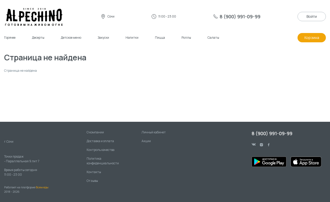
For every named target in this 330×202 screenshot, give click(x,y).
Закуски (103, 37)
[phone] (236, 17)
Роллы (186, 37)
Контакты (94, 172)
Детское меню (71, 37)
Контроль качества (100, 150)
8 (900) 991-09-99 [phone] (272, 133)
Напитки (132, 37)
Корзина (311, 37)
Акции (146, 141)
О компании (95, 132)
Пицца (160, 37)
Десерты (38, 37)
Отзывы (92, 181)
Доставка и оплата (100, 141)
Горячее (9, 37)
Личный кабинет (154, 132)
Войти (312, 16)
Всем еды (42, 187)
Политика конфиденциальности (103, 160)
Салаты (213, 37)
